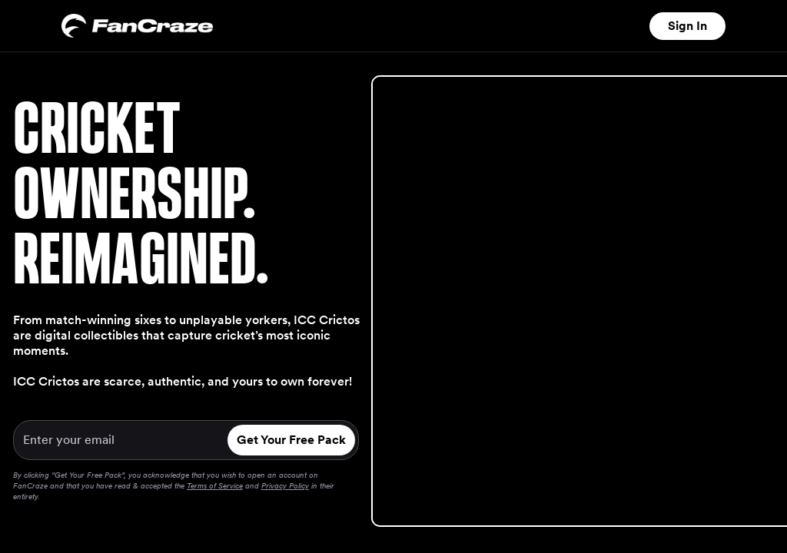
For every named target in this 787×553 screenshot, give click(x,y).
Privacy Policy (285, 485)
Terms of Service (215, 485)
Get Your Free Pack (291, 439)
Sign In (687, 25)
